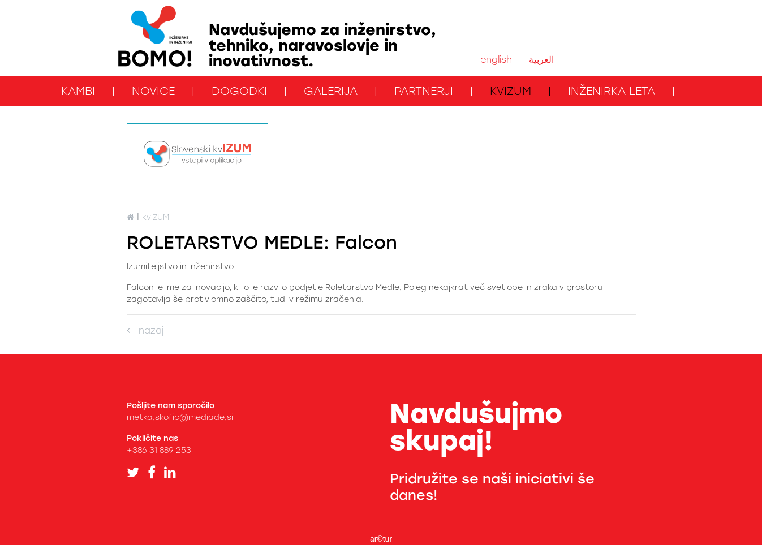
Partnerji (423, 91)
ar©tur (381, 538)
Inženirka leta (611, 91)
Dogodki (239, 91)
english (496, 59)
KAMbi (78, 91)
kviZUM (510, 91)
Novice (153, 91)
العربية (541, 59)
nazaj (145, 330)
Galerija (331, 91)
